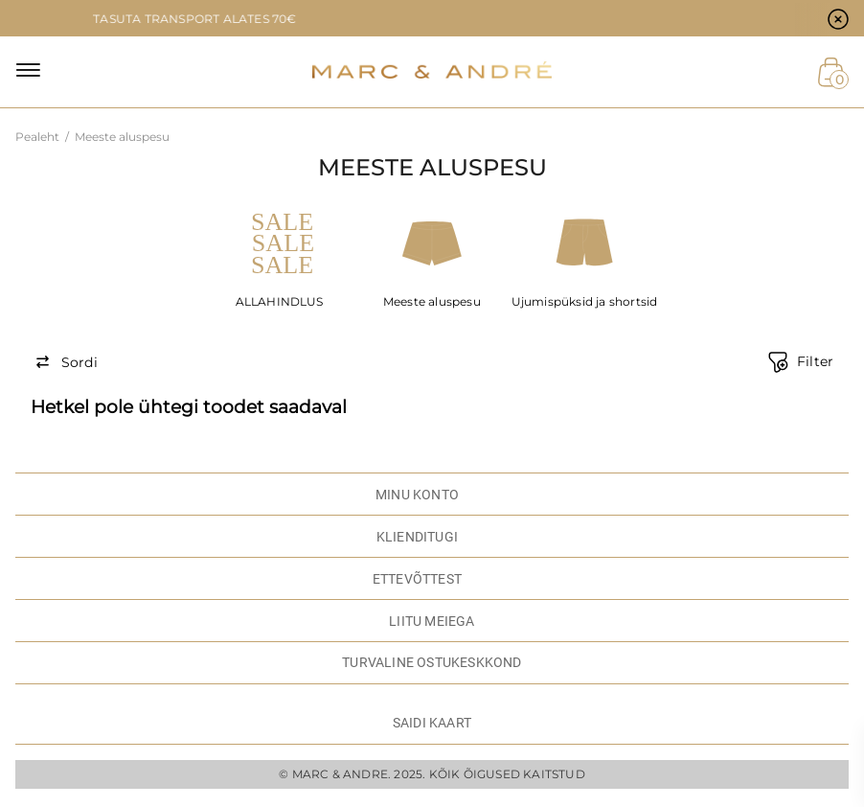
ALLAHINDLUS (280, 301)
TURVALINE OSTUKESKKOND (431, 662)
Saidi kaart (432, 722)
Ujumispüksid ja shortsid (585, 301)
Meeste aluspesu (432, 301)
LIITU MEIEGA (431, 621)
